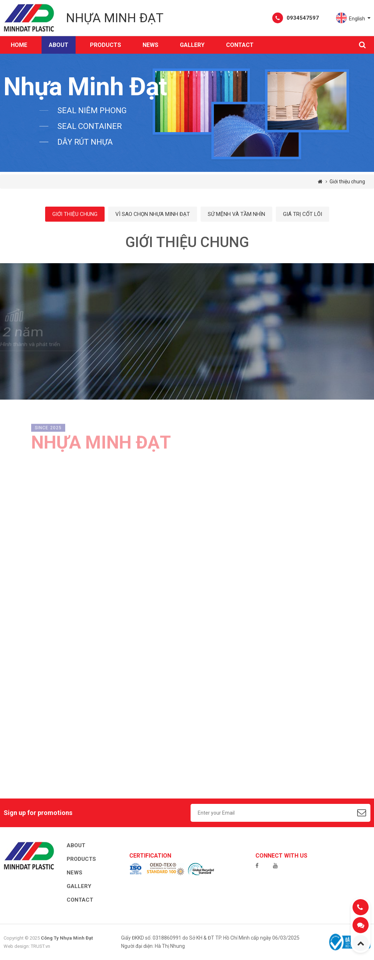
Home (19, 45)
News (150, 45)
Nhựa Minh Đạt (114, 18)
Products (81, 859)
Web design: (17, 946)
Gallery (192, 45)
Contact (240, 45)
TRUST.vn (40, 946)
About (58, 45)
